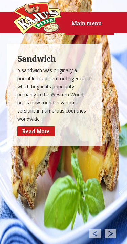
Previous (95, 233)
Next (110, 233)
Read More (36, 131)
